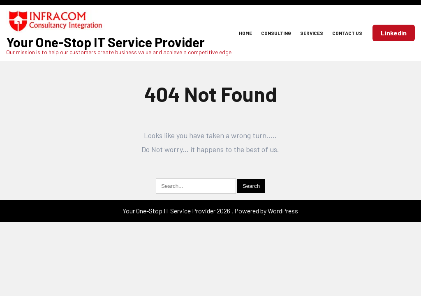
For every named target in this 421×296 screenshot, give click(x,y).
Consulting (276, 33)
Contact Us (347, 33)
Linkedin (394, 33)
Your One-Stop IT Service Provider (105, 42)
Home (245, 33)
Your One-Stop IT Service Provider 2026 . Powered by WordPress (210, 211)
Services (311, 33)
